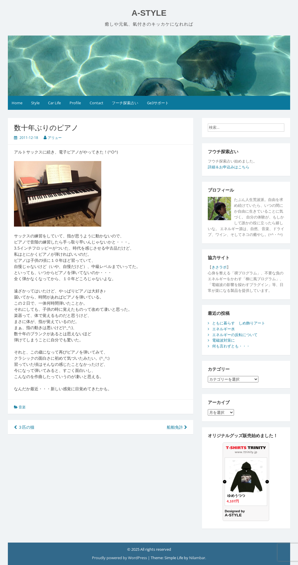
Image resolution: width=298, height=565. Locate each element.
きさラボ (219, 267)
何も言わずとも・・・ (231, 346)
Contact (96, 102)
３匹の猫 (24, 427)
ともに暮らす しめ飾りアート (238, 323)
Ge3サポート (158, 102)
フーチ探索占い (125, 102)
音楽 (22, 407)
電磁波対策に (223, 340)
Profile (75, 102)
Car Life (54, 102)
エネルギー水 (223, 328)
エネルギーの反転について (235, 334)
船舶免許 (177, 427)
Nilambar (197, 557)
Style (35, 102)
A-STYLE (149, 12)
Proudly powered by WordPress (120, 557)
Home (17, 102)
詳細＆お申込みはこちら (228, 167)
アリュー (55, 137)
